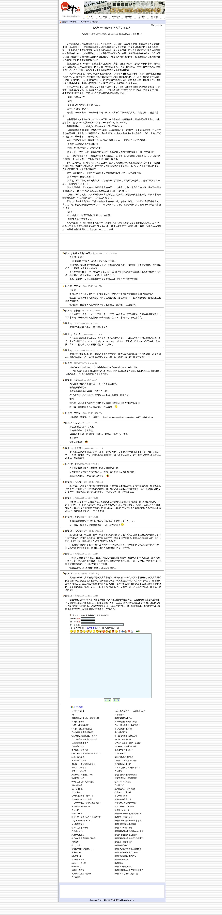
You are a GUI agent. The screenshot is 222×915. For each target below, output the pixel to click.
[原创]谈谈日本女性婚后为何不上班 (129, 851)
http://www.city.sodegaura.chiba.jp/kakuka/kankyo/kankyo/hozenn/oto (99, 367)
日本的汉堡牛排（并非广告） (83, 809)
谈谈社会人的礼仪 (122, 823)
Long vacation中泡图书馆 (81, 833)
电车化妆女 (76, 805)
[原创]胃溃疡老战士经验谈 (125, 837)
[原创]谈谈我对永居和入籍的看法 (128, 862)
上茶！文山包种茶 (78, 784)
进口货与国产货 (121, 745)
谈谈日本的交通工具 (123, 812)
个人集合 (103, 17)
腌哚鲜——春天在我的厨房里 (83, 777)
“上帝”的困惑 (120, 766)
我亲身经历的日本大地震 (81, 812)
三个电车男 (76, 890)
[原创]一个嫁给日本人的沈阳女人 (128, 826)
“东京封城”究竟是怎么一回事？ (84, 749)
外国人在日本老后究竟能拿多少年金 (86, 766)
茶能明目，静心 (77, 791)
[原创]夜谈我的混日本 (123, 731)
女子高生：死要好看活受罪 (126, 773)
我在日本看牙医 (77, 734)
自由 (73, 727)
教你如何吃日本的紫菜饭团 (126, 787)
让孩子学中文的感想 (123, 795)
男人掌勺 (118, 784)
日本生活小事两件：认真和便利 (127, 738)
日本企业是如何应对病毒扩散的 (84, 752)
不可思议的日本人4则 (123, 742)
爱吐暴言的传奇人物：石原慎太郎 (85, 731)
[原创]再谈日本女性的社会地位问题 (129, 844)
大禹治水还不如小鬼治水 (81, 886)
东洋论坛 (116, 17)
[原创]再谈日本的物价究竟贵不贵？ (129, 883)
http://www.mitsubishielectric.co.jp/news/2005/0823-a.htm (128, 417)
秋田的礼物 (76, 869)
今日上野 (75, 823)
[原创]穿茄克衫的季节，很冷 (126, 865)
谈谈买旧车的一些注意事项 (126, 791)
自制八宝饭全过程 (78, 780)
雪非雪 (77, 310)
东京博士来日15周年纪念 (125, 802)
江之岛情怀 (119, 727)
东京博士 (83, 22)
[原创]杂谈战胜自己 (123, 858)
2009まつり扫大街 (78, 876)
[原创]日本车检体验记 (123, 840)
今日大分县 (76, 858)
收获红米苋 (76, 879)
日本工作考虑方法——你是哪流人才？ (130, 724)
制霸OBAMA (76, 826)
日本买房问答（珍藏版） (125, 819)
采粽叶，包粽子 (77, 883)
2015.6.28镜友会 (77, 770)
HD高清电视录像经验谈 (124, 770)
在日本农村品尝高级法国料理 (83, 851)
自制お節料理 (77, 798)
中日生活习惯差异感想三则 (126, 749)
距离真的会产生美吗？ (124, 763)
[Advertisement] (112, 242)
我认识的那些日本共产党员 (82, 795)
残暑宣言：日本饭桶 (123, 805)
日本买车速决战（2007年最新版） (128, 756)
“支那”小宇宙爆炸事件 (80, 738)
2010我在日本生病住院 (80, 819)
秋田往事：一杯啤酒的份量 (126, 759)
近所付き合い (77, 844)
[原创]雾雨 (119, 876)
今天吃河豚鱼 (77, 802)
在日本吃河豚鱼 (121, 809)
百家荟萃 (129, 17)
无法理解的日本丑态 (123, 777)
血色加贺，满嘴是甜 (79, 763)
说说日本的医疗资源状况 (81, 742)
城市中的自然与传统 (79, 840)
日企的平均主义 (77, 724)
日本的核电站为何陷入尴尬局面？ (86, 816)
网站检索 (142, 17)
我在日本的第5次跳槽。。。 (82, 862)
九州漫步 (75, 855)
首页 (64, 22)
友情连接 (155, 17)
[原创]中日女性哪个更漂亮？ (126, 848)
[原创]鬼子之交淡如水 (123, 855)
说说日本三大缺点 (78, 872)
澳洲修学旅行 (77, 865)
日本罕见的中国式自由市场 (126, 734)
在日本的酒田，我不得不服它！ (127, 780)
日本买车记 (119, 798)
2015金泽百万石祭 (78, 773)
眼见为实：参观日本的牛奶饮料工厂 (86, 830)
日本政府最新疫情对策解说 (82, 745)
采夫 (76, 380)
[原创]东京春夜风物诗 (123, 879)
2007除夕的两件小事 (123, 752)
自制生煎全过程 (77, 759)
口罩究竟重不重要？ (79, 756)
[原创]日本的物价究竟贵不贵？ (127, 886)
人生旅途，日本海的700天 (82, 787)
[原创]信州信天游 (122, 872)
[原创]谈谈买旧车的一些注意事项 (128, 833)
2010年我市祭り (77, 837)
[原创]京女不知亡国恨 (123, 830)
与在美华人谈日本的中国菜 (126, 816)
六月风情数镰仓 (77, 848)
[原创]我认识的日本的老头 (125, 869)
